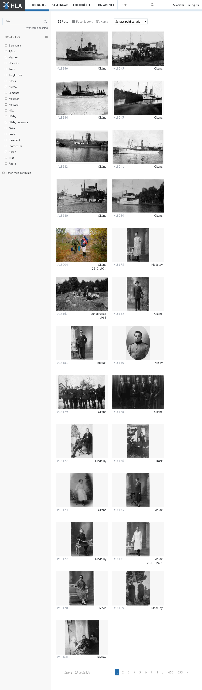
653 (180, 672)
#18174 (62, 510)
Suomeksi (178, 5)
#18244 (62, 117)
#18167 (62, 314)
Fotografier (37, 5)
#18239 (118, 215)
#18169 (118, 608)
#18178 (118, 412)
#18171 (118, 559)
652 (171, 672)
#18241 (118, 166)
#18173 (118, 510)
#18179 (62, 412)
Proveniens (12, 37)
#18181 (62, 363)
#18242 (62, 166)
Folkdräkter (83, 5)
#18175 (118, 265)
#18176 (118, 461)
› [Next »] (187, 672)
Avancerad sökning (37, 28)
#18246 (62, 68)
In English (193, 5)
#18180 (118, 363)
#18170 (62, 608)
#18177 (62, 461)
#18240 (62, 215)
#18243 (118, 117)
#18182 (118, 314)
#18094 (62, 265)
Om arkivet (106, 5)
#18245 (118, 68)
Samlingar (60, 5)
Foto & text (84, 21)
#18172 (62, 559)
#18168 (62, 657)
